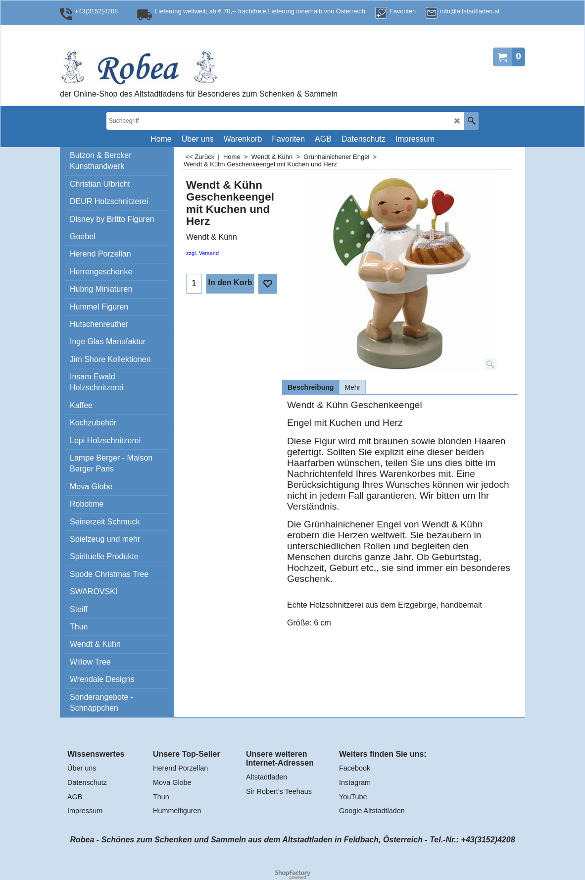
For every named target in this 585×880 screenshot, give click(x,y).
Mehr (352, 387)
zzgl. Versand (202, 253)
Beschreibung (311, 387)
